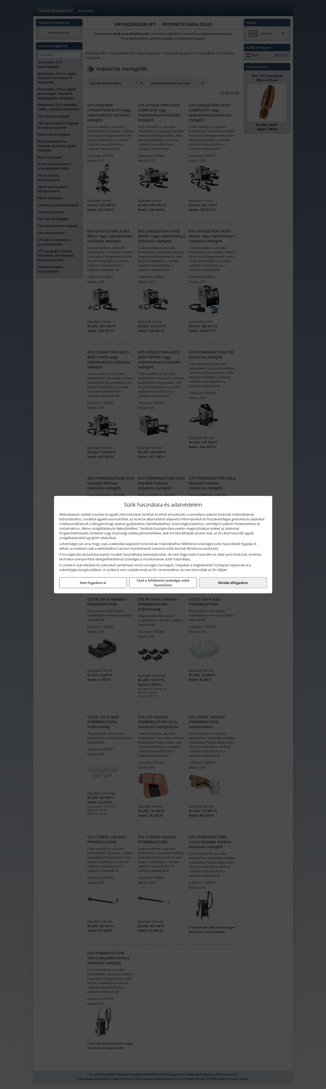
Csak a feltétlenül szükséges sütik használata (163, 582)
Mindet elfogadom (233, 582)
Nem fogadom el (93, 582)
